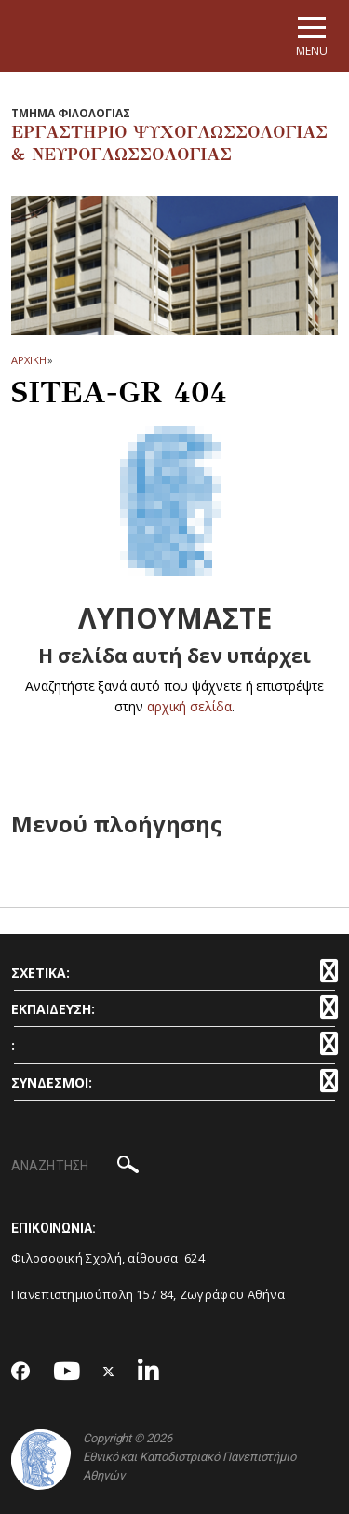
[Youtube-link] (67, 1372)
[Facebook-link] (21, 1372)
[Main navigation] (312, 35)
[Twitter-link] (108, 1372)
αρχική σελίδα (189, 706)
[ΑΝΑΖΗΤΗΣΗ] (76, 1166)
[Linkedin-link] (149, 1372)
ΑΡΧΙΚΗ (28, 360)
